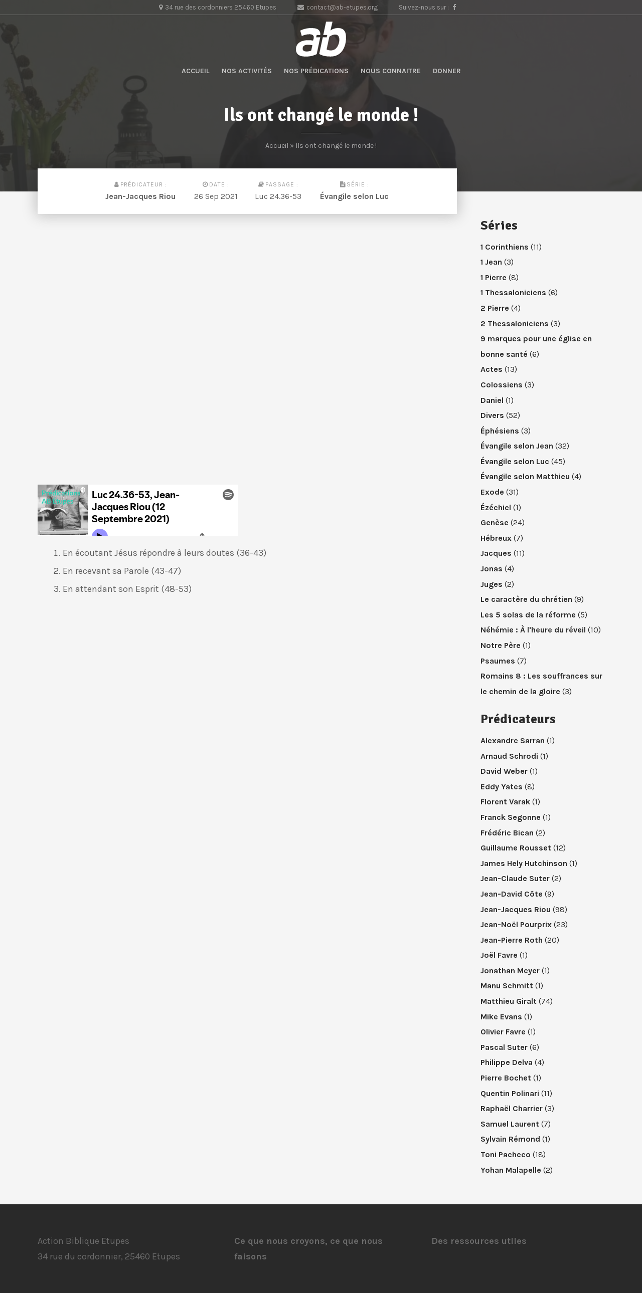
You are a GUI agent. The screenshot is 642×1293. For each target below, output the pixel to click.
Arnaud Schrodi (509, 756)
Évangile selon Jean (516, 446)
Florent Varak (505, 801)
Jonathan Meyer (510, 970)
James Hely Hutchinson (523, 863)
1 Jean (491, 262)
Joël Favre (499, 955)
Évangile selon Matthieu (525, 476)
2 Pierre (494, 308)
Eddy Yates (501, 786)
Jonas (491, 568)
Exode (492, 492)
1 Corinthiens (504, 247)
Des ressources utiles (479, 1240)
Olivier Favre (503, 1031)
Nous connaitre (391, 71)
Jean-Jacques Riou (140, 196)
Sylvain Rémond (510, 1139)
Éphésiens (499, 431)
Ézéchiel (495, 507)
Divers (492, 415)
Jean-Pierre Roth (511, 940)
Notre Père (500, 645)
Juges (491, 584)
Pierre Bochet (505, 1078)
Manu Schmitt (506, 985)
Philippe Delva (506, 1062)
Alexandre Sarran (512, 740)
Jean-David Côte (511, 894)
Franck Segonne (510, 817)
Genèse (494, 522)
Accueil (196, 71)
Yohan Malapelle (510, 1170)
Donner (447, 71)
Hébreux (496, 538)
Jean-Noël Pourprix (516, 924)
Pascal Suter (504, 1047)
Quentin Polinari (509, 1093)
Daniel (492, 400)
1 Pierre (493, 277)
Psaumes (497, 661)
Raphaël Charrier (511, 1108)
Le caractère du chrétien (526, 599)
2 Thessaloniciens (514, 323)
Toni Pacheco (505, 1154)
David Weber (504, 771)
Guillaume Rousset (515, 847)
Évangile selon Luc (354, 196)
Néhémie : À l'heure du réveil (533, 629)
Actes (491, 369)
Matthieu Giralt (508, 1001)
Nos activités (247, 71)
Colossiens (501, 384)
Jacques (496, 553)
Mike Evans (501, 1016)
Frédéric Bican (507, 832)
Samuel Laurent (509, 1124)
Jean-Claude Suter (515, 878)
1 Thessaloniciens (513, 292)
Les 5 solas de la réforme (528, 614)
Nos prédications (316, 71)
